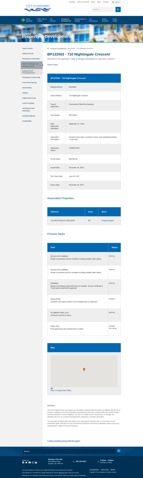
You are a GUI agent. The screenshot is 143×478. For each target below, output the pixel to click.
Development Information (28, 58)
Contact (106, 2)
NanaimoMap (28, 93)
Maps (93, 2)
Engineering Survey (31, 102)
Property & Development (46, 36)
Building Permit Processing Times (28, 74)
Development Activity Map (28, 80)
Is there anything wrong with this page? (63, 441)
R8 (89, 220)
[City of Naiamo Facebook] (23, 462)
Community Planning (27, 87)
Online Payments (83, 2)
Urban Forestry (29, 48)
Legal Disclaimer (94, 469)
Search (118, 9)
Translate (72, 2)
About (99, 2)
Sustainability (28, 122)
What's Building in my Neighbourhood (29, 66)
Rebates (26, 97)
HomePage (48, 48)
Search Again (52, 64)
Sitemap (113, 469)
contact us (61, 472)
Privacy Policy (105, 469)
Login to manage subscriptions (83, 59)
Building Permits (29, 52)
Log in (117, 2)
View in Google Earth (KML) (61, 389)
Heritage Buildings (30, 118)
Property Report (108, 220)
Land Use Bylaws (30, 106)
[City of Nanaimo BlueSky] (36, 462)
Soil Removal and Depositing (30, 112)
